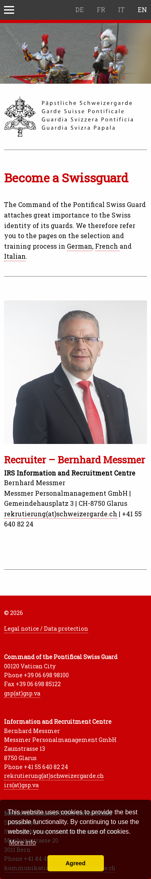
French (107, 246)
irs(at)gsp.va (21, 785)
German (79, 246)
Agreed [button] (76, 863)
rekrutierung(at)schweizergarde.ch (60, 513)
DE (79, 9)
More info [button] (22, 842)
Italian (15, 256)
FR (101, 9)
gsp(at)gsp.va (22, 693)
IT (121, 9)
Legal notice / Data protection (46, 628)
